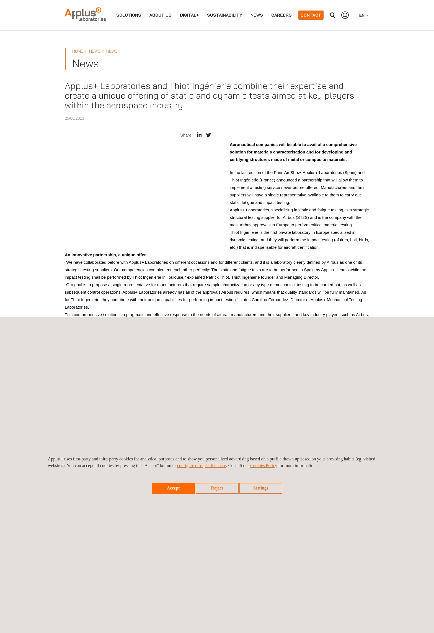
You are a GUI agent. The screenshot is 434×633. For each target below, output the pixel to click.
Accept (173, 488)
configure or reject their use (201, 465)
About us (160, 15)
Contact (311, 15)
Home (77, 51)
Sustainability (224, 15)
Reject (217, 488)
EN (363, 15)
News (256, 15)
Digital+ (189, 15)
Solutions (128, 15)
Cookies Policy (263, 465)
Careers (281, 15)
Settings (260, 488)
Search (332, 15)
